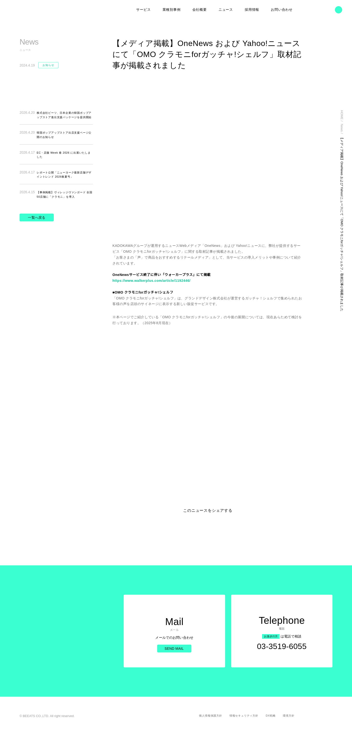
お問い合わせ (282, 9)
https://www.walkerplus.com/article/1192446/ (153, 280)
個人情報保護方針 (211, 716)
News (330, 128)
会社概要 (199, 9)
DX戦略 (270, 716)
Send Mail (174, 651)
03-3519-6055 (282, 650)
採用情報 (252, 9)
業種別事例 (172, 9)
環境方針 (288, 716)
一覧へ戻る (36, 217)
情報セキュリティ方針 (244, 716)
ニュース (226, 9)
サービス (143, 9)
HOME (330, 115)
